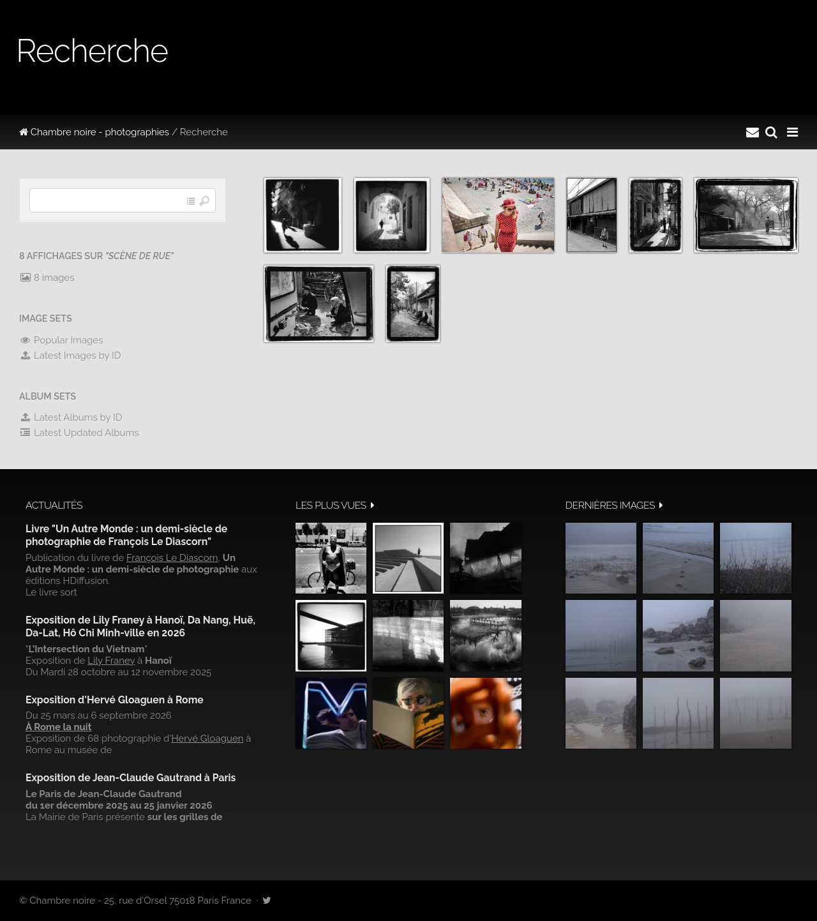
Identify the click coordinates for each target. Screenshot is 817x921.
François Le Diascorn (172, 558)
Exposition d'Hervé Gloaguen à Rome (115, 700)
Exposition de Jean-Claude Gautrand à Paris (131, 778)
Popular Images (61, 340)
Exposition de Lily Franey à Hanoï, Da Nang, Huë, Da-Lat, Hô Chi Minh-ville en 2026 (140, 626)
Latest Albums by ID (71, 417)
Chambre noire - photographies (94, 132)
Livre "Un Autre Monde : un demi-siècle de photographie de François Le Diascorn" (126, 535)
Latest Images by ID (70, 355)
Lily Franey (111, 660)
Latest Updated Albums (79, 432)
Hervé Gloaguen (207, 738)
